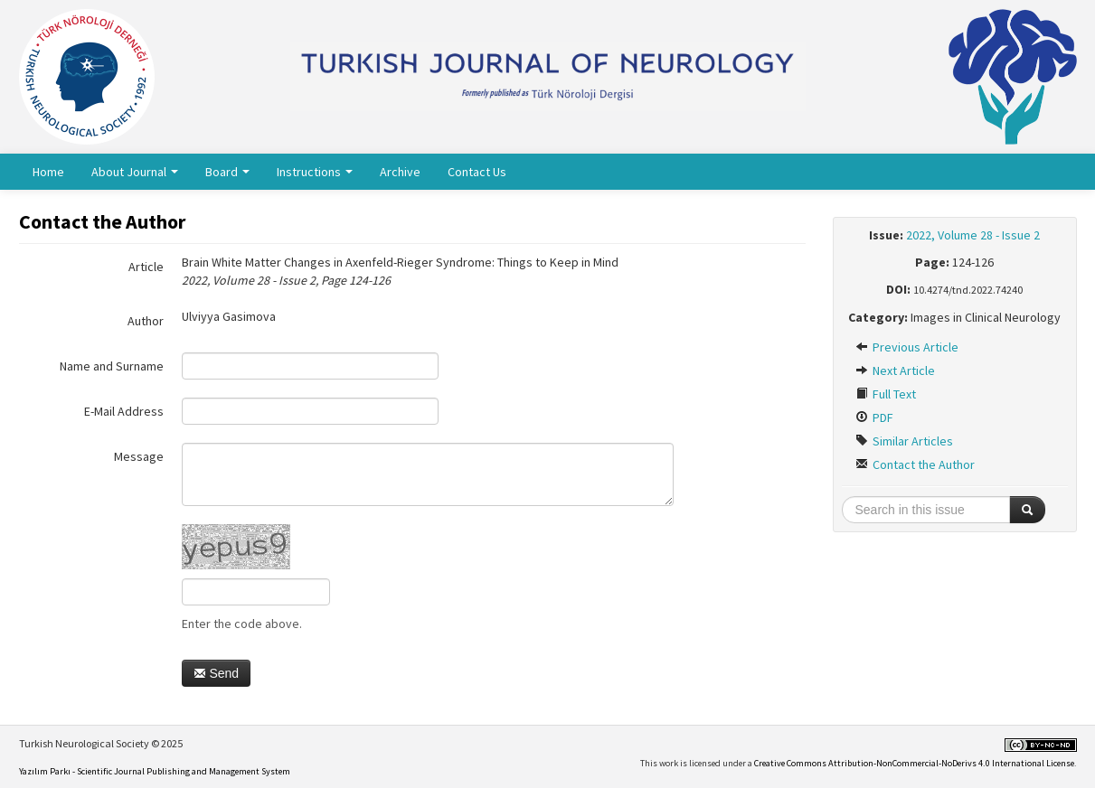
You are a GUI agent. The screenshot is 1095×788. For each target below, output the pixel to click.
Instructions (315, 172)
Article (146, 266)
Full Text (885, 394)
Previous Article (906, 347)
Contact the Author (915, 464)
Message (139, 456)
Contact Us (477, 172)
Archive (400, 172)
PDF (874, 417)
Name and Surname (112, 366)
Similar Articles (904, 441)
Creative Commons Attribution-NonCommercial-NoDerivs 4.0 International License (914, 763)
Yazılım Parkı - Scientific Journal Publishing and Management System (154, 771)
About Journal (134, 172)
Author (145, 321)
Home (48, 172)
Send (217, 673)
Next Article (895, 370)
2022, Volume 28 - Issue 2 (973, 235)
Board (227, 172)
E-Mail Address (124, 411)
